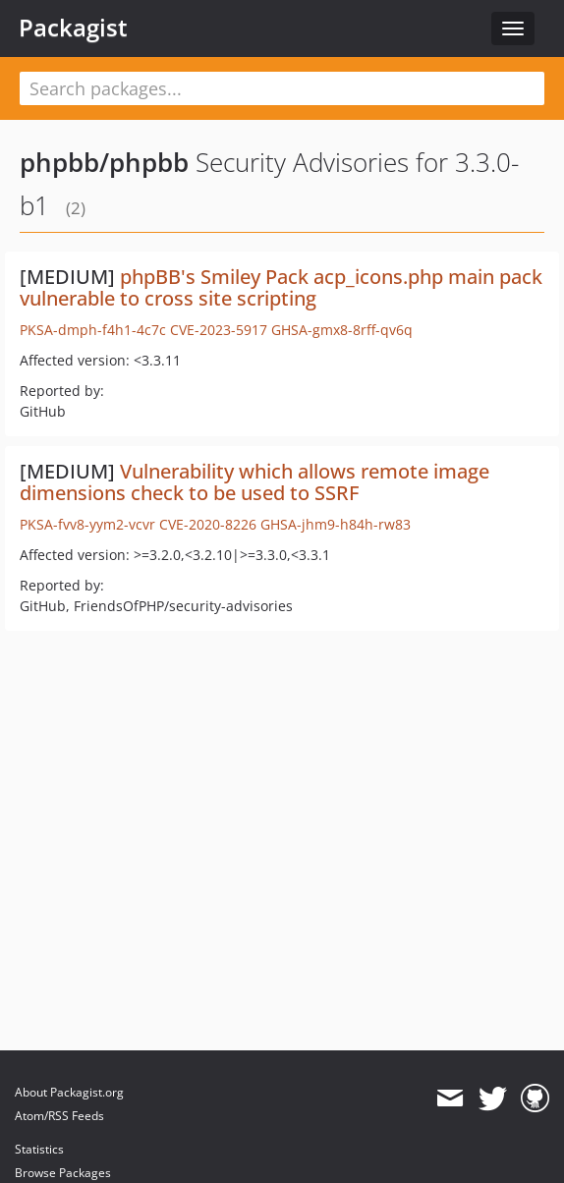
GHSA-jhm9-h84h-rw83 (335, 524)
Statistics (39, 1149)
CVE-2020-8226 (207, 524)
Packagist (73, 27)
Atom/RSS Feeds (59, 1115)
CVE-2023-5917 (218, 329)
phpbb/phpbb (104, 162)
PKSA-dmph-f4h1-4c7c (93, 329)
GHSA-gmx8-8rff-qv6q (342, 329)
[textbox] (282, 88)
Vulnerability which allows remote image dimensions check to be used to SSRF (254, 482)
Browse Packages (63, 1172)
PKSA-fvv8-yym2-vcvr (87, 524)
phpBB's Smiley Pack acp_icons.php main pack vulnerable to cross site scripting (281, 287)
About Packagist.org (69, 1092)
